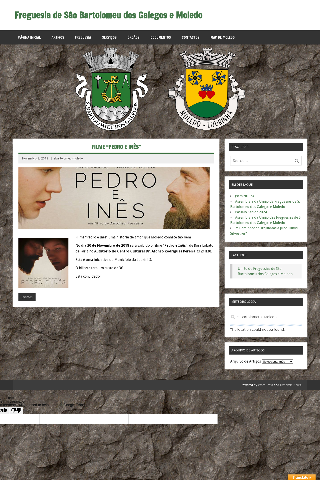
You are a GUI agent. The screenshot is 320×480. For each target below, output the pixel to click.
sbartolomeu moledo (68, 158)
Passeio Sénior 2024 (251, 212)
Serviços (109, 37)
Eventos (27, 297)
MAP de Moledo (222, 37)
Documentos (160, 37)
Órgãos (134, 37)
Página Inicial (29, 37)
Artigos (58, 37)
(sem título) (244, 196)
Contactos (191, 37)
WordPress (265, 385)
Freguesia (83, 37)
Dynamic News (290, 385)
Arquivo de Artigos (245, 361)
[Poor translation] (16, 410)
